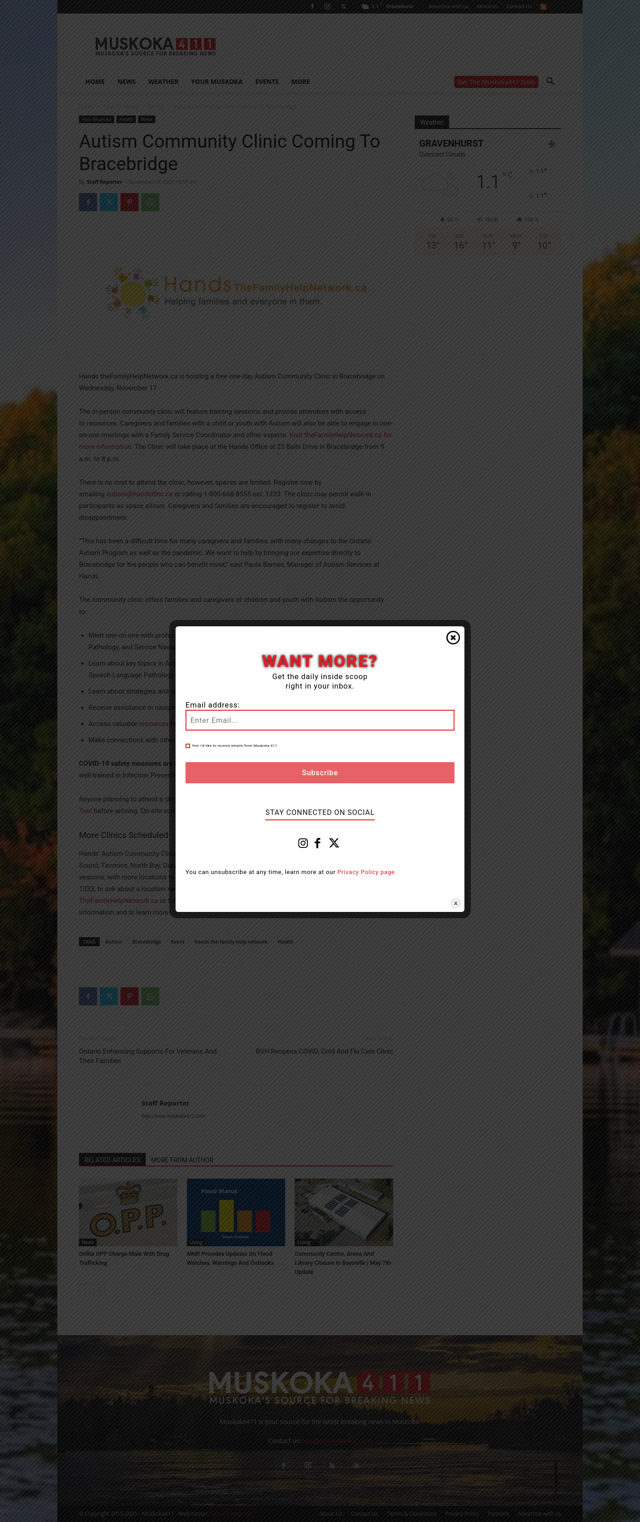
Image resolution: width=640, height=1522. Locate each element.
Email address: (213, 705)
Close (453, 637)
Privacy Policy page (366, 872)
